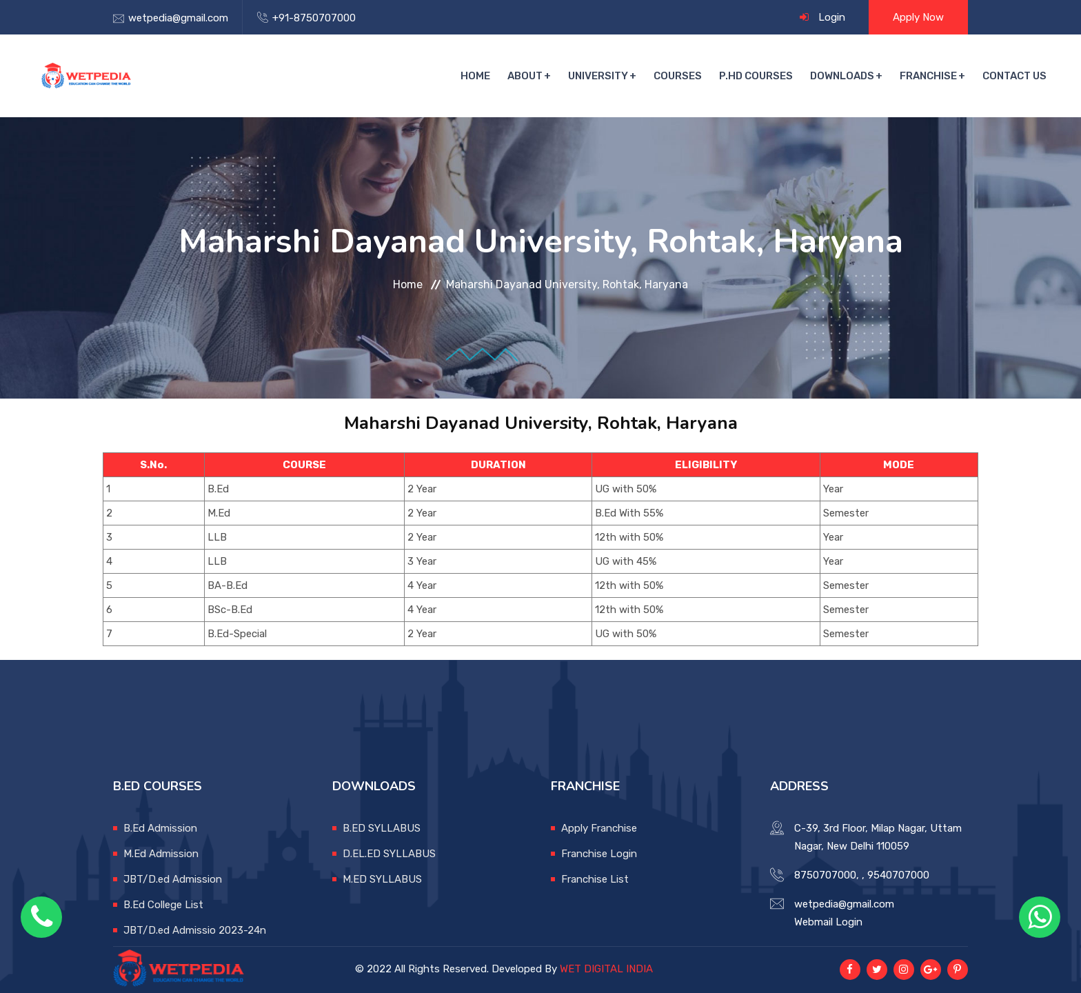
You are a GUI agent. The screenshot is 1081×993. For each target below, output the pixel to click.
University (598, 76)
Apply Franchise (599, 828)
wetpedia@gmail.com (178, 18)
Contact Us (1014, 76)
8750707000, (826, 875)
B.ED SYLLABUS (382, 828)
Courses (678, 76)
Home (475, 76)
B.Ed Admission (160, 828)
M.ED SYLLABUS (382, 879)
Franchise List (595, 879)
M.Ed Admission (161, 853)
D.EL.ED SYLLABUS (389, 853)
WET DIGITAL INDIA (606, 969)
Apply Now (918, 17)
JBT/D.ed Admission (172, 879)
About (525, 76)
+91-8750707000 (314, 18)
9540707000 (898, 875)
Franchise (928, 76)
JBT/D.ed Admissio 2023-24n (194, 930)
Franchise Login (599, 853)
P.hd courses (756, 76)
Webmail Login (828, 922)
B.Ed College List (163, 905)
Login (831, 17)
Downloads (842, 76)
